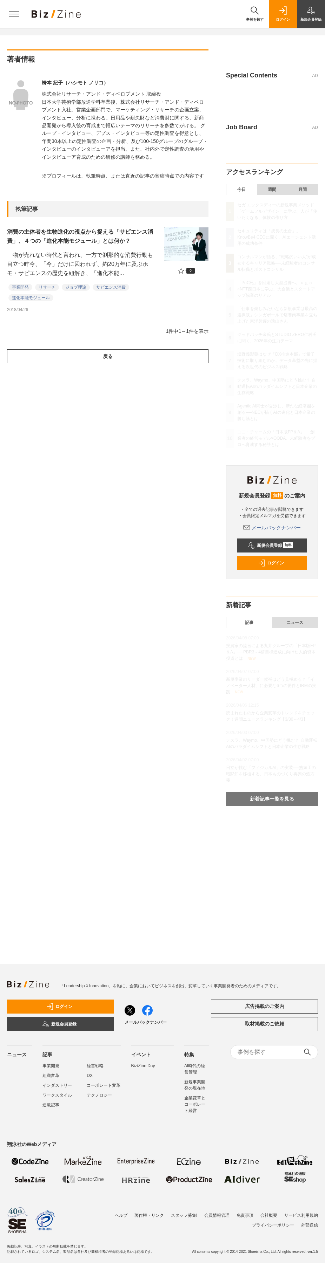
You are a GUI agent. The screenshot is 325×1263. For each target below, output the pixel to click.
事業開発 (20, 287)
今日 (241, 189)
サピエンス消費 (111, 287)
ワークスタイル (57, 1095)
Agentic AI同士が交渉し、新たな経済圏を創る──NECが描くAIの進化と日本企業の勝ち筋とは (276, 412)
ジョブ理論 (75, 287)
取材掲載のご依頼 (264, 1024)
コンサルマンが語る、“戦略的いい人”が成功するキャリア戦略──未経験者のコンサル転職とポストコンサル (276, 263)
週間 (272, 189)
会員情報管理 (217, 1215)
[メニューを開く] (14, 14)
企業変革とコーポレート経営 (194, 1104)
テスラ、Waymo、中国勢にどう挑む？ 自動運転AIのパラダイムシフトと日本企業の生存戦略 (277, 386)
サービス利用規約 (301, 1215)
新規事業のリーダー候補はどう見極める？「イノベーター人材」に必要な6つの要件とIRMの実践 (271, 685)
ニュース (294, 622)
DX (90, 1075)
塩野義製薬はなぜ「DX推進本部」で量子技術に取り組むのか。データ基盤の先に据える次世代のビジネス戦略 (277, 360)
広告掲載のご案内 (264, 1006)
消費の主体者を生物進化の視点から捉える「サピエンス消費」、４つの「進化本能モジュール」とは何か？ (80, 236)
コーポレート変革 (103, 1085)
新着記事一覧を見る (272, 799)
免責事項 (245, 1215)
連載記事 (50, 1105)
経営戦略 (95, 1065)
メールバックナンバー (272, 527)
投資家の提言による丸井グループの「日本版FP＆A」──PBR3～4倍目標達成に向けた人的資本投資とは (271, 652)
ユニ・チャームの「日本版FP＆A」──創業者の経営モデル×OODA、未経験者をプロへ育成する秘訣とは (276, 438)
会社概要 (268, 1215)
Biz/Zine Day (143, 1065)
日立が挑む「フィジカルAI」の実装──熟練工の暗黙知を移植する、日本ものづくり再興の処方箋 (271, 774)
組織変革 (50, 1075)
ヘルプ (121, 1215)
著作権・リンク (149, 1215)
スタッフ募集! (184, 1215)
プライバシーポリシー (273, 1225)
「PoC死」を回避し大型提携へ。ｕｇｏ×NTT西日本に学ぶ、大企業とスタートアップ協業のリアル (276, 289)
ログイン (271, 563)
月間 (302, 189)
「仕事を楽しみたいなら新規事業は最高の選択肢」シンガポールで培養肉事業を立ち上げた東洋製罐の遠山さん (277, 315)
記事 (249, 622)
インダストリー (57, 1085)
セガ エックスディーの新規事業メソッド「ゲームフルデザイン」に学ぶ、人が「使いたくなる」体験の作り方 (277, 211)
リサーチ (47, 287)
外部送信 (309, 1225)
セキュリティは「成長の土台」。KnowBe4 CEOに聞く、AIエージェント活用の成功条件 (276, 237)
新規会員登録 (270, 545)
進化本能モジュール (31, 297)
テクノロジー (99, 1095)
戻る (108, 356)
